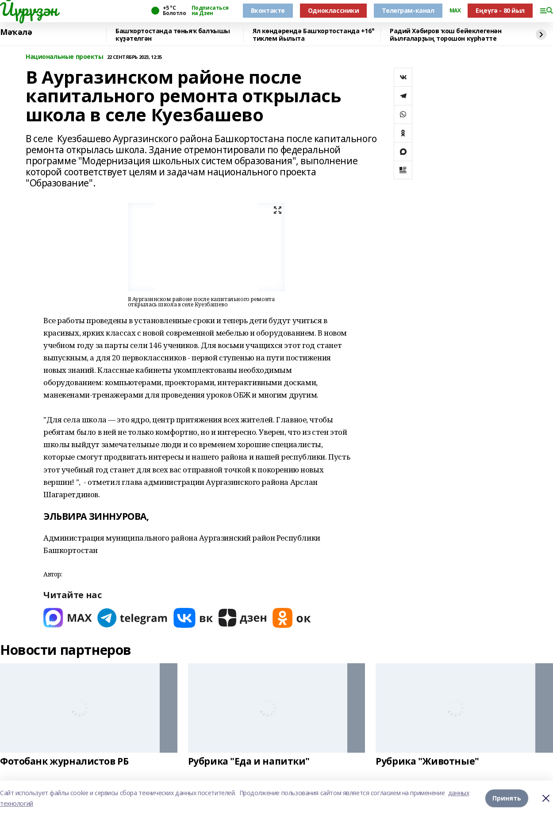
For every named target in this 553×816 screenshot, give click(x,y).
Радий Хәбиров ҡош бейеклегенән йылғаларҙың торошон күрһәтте (445, 34)
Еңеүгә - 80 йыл (500, 10)
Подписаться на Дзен (210, 10)
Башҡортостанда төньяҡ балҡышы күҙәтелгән (172, 34)
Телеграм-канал (408, 10)
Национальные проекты (65, 57)
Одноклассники (333, 10)
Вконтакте (268, 10)
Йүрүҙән (29, 9)
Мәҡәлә (16, 32)
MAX (455, 10)
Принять (506, 798)
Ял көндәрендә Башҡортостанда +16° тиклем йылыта (313, 34)
